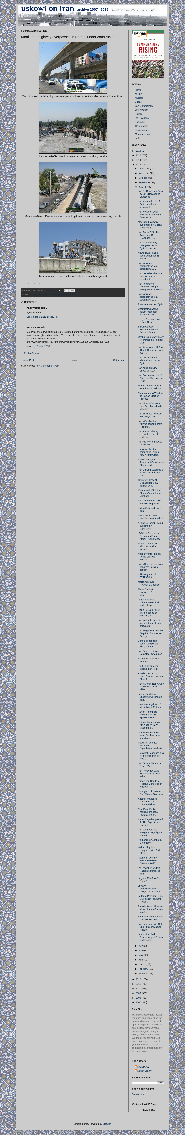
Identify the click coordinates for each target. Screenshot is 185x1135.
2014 (139, 160)
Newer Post (28, 360)
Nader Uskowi (144, 1070)
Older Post (118, 360)
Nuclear (139, 98)
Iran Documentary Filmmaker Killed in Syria (149, 360)
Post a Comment (33, 353)
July (141, 946)
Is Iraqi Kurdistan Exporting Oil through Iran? (150, 697)
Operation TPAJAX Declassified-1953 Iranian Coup (148, 483)
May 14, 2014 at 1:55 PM (39, 346)
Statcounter (138, 1094)
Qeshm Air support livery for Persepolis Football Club (151, 340)
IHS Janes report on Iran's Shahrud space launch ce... (150, 735)
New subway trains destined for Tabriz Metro (148, 256)
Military (138, 94)
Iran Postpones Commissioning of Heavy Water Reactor (150, 286)
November (144, 173)
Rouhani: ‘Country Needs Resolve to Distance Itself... (148, 860)
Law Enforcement (144, 106)
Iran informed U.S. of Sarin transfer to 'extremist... (149, 204)
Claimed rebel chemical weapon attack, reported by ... (150, 276)
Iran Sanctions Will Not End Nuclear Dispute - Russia (150, 927)
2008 (139, 997)
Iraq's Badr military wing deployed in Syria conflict (150, 567)
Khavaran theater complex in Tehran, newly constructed (149, 452)
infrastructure (48, 294)
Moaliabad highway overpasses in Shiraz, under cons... (150, 225)
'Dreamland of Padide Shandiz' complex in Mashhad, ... (149, 493)
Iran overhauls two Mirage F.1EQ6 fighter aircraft (150, 832)
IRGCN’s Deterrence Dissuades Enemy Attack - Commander (149, 536)
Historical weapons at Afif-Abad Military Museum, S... (149, 725)
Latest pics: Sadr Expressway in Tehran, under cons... (150, 937)
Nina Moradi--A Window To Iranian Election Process (150, 396)
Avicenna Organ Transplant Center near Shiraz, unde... (151, 462)
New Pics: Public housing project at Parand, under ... (148, 812)
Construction (141, 126)
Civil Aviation (141, 110)
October (143, 178)
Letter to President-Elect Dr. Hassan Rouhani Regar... (150, 899)
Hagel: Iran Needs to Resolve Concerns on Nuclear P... (150, 784)
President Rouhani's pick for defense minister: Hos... (151, 756)
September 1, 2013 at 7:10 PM (42, 317)
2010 (139, 988)
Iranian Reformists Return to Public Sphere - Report (147, 714)
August (143, 187)
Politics (138, 114)
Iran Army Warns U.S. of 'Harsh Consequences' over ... (150, 350)
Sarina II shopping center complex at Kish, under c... (148, 643)
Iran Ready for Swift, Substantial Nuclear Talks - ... (149, 773)
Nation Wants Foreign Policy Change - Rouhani (149, 557)
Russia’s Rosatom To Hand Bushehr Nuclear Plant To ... (151, 676)
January (143, 973)
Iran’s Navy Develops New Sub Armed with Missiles (150, 406)
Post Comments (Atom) (48, 365)
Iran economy (62, 294)
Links (138, 138)
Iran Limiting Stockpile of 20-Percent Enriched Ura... (151, 472)
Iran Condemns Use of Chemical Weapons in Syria (150, 378)
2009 (139, 993)
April (141, 959)
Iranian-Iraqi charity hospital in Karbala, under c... (149, 434)
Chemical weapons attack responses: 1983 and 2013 (148, 312)
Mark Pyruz (143, 1066)
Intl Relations (142, 118)
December (144, 168)
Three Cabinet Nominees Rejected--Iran (150, 592)
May (141, 955)
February (144, 969)
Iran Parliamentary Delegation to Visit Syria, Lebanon (148, 245)
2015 (139, 155)
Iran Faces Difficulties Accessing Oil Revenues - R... (149, 235)
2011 (139, 984)
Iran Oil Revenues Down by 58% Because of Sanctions (151, 194)
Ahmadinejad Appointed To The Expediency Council (150, 822)
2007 (139, 1002)
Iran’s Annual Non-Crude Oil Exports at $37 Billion (151, 686)
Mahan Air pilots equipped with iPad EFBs (149, 850)
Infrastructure (142, 130)
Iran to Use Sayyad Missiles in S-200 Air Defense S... (149, 214)
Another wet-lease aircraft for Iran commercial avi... (147, 801)
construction (35, 294)
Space (138, 102)
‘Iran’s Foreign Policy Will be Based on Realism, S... (149, 613)
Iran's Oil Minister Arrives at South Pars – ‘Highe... (150, 424)
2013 (139, 164)
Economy (140, 122)
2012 (139, 979)
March (142, 964)
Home (73, 360)
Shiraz (73, 294)
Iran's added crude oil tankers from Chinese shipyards (150, 623)
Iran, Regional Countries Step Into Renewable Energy (150, 633)
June (141, 950)
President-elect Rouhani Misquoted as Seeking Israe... (150, 909)
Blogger (107, 1124)
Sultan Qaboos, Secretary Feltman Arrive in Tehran (148, 329)
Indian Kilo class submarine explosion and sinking (149, 602)
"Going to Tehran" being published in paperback (150, 526)
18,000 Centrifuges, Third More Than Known (148, 546)
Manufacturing (142, 134)
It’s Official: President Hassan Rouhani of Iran (149, 871)
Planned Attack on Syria (150, 304)
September (145, 182)
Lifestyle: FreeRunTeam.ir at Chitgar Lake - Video (149, 888)
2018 (139, 150)
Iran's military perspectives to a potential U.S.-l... (148, 266)
